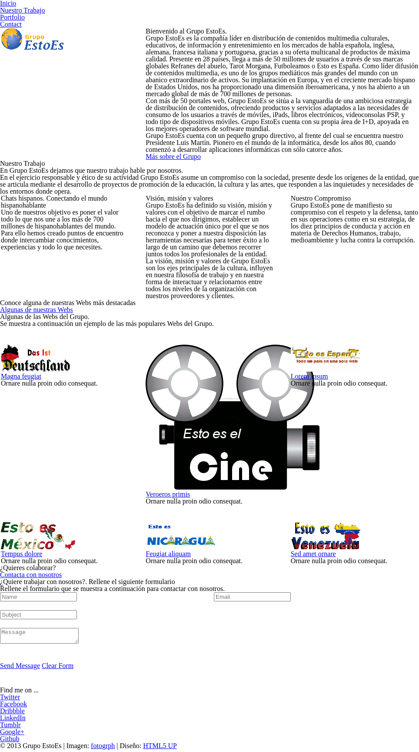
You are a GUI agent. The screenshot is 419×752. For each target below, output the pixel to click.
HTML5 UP (160, 748)
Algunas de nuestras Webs (36, 309)
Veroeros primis (168, 494)
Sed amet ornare (313, 553)
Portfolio (12, 17)
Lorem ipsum (309, 376)
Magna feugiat (21, 376)
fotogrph (103, 748)
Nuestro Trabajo (22, 10)
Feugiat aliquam (168, 553)
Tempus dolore (21, 553)
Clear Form (57, 668)
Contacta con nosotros (31, 574)
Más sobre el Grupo (173, 156)
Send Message (20, 668)
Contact (11, 24)
